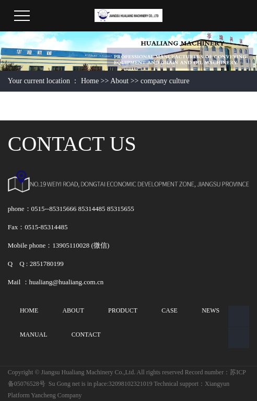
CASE (169, 310)
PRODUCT (122, 310)
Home (90, 81)
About (119, 81)
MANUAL (34, 334)
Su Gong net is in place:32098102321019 (101, 383)
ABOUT (73, 310)
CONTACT (86, 334)
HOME (29, 310)
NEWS (210, 310)
